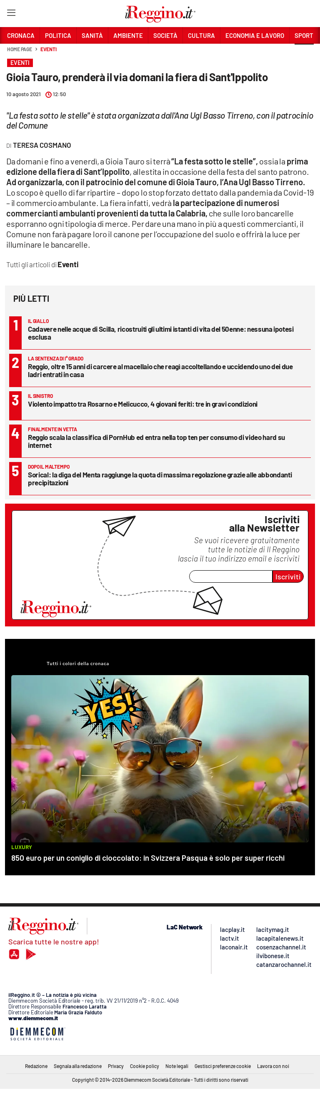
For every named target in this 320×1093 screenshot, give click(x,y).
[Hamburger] (11, 14)
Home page (19, 49)
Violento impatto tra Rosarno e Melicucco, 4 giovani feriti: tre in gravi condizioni (143, 404)
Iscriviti (288, 576)
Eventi (48, 49)
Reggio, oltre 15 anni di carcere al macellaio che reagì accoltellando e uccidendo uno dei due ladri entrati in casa (160, 370)
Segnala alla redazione (78, 1066)
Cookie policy (144, 1066)
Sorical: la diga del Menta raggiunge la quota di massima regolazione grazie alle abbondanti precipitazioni (160, 478)
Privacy (116, 1066)
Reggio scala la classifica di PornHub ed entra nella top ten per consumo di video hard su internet (156, 441)
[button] (304, 54)
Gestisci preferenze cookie (223, 1066)
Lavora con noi (273, 1066)
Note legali (176, 1066)
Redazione (36, 1066)
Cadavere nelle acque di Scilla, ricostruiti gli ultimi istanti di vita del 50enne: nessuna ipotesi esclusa (161, 333)
